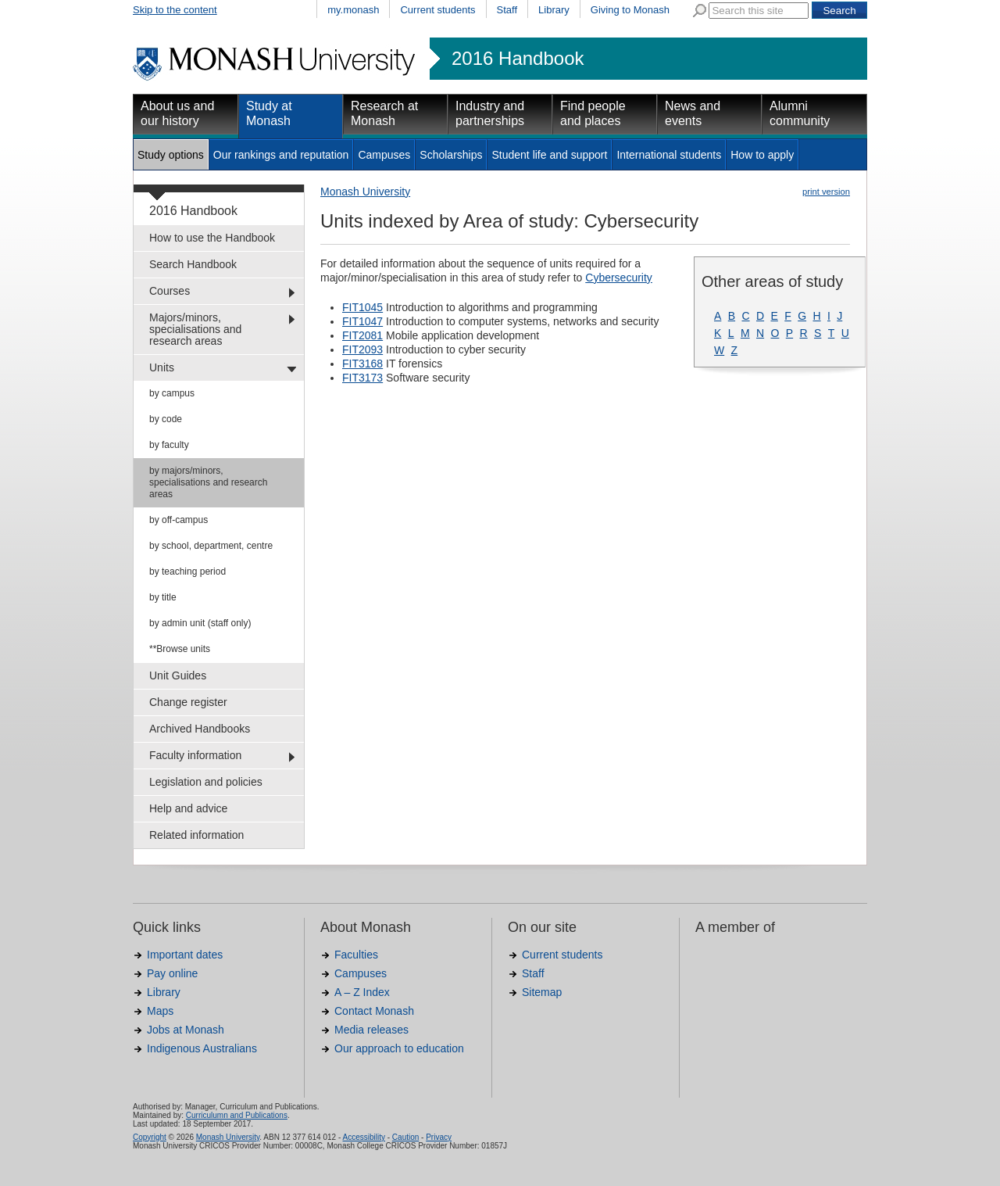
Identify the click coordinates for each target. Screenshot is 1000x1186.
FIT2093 (362, 349)
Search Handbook (193, 264)
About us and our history (177, 113)
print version (826, 191)
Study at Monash (269, 113)
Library (554, 10)
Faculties (356, 954)
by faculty (169, 444)
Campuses (384, 155)
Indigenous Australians (202, 1048)
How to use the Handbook (212, 237)
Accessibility (363, 1137)
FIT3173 (362, 377)
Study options (171, 155)
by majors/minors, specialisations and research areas (208, 482)
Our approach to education (399, 1048)
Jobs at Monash (185, 1029)
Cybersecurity (618, 277)
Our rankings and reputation (281, 155)
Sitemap (542, 992)
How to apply (762, 155)
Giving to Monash (630, 10)
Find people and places (593, 113)
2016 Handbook (518, 59)
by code (165, 419)
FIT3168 (362, 363)
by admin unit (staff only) (200, 623)
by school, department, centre (211, 545)
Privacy (439, 1137)
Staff (507, 10)
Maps (160, 1011)
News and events (692, 113)
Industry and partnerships (489, 113)
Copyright (149, 1137)
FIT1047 (362, 321)
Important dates (185, 954)
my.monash (353, 10)
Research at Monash (384, 113)
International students (668, 155)
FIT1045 (362, 307)
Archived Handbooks (199, 728)
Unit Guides (177, 675)
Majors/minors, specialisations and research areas (195, 329)
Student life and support (549, 155)
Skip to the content (175, 10)
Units (161, 367)
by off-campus (178, 519)
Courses (169, 291)
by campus (172, 393)
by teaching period (187, 571)
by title (163, 597)
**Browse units (179, 648)
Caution (405, 1137)
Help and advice (188, 808)
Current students (437, 10)
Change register (188, 702)
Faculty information (195, 755)
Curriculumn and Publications (237, 1115)
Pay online (172, 973)
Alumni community (800, 113)
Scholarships (451, 155)
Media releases (371, 1029)
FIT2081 (362, 335)
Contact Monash (374, 1011)
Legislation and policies (205, 782)
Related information (196, 835)
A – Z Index (362, 992)
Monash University (365, 191)
